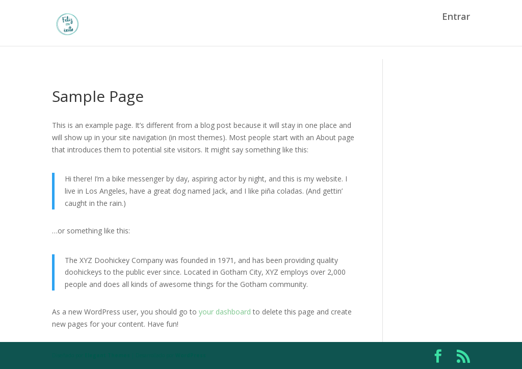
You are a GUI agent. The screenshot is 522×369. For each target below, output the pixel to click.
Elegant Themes (107, 355)
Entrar (456, 31)
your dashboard (225, 312)
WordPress (190, 355)
